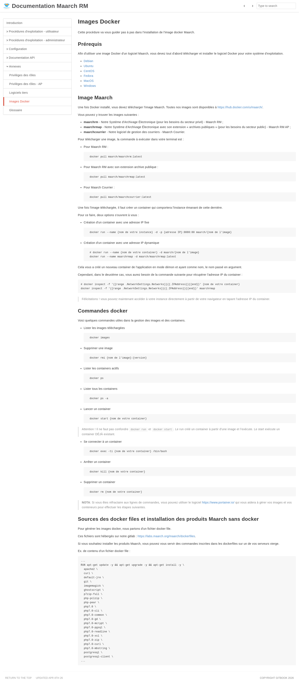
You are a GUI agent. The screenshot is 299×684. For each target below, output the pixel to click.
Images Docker (18, 102)
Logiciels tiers (17, 93)
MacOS (89, 80)
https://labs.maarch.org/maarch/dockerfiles (166, 536)
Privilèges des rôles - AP (24, 84)
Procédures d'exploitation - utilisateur (32, 32)
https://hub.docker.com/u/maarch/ (240, 107)
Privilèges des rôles (21, 75)
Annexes (13, 67)
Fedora (88, 75)
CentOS (89, 71)
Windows (90, 85)
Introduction (14, 23)
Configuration (16, 49)
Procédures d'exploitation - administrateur (35, 40)
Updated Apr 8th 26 (49, 678)
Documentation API (20, 58)
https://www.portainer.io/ (218, 502)
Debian (88, 61)
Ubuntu (88, 66)
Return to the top (18, 678)
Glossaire (14, 110)
